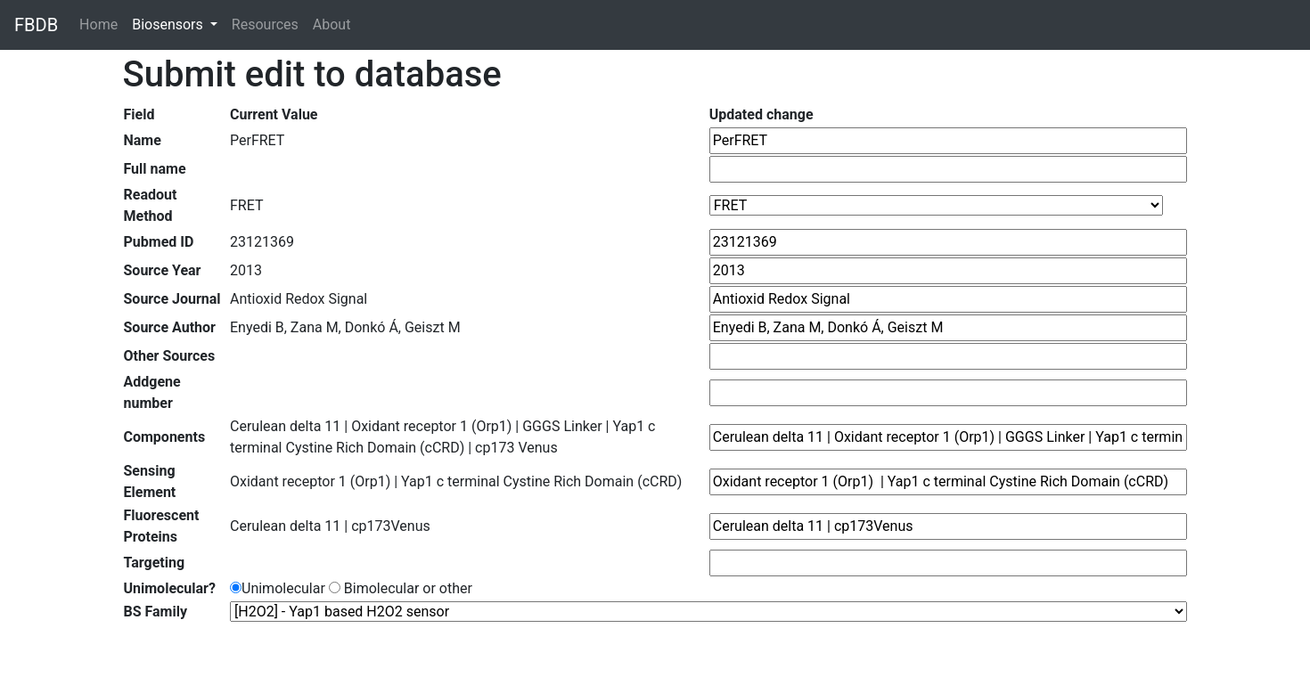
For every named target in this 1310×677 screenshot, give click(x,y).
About (332, 24)
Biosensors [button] (169, 24)
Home (102, 23)
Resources (265, 24)
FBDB (36, 25)
